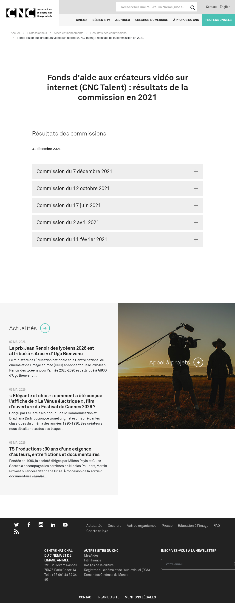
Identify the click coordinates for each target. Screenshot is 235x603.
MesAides (91, 555)
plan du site (108, 597)
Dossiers (115, 525)
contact (86, 597)
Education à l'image (193, 525)
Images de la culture (99, 565)
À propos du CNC (186, 20)
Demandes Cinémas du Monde (106, 575)
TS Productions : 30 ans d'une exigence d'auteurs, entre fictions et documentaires (54, 451)
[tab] (117, 171)
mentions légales (140, 597)
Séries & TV (101, 20)
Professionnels (218, 20)
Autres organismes (141, 525)
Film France (92, 560)
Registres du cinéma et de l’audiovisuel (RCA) (117, 570)
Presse (167, 525)
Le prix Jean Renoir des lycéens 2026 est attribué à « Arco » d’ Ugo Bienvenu (51, 350)
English (225, 6)
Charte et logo (97, 531)
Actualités (94, 525)
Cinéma (81, 20)
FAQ (217, 525)
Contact (211, 6)
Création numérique (151, 20)
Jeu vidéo (122, 20)
